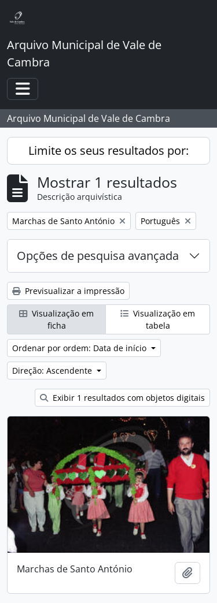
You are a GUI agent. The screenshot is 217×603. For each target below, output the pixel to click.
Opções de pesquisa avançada (98, 255)
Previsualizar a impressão (68, 290)
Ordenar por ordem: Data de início (80, 348)
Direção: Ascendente (53, 370)
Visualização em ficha (56, 319)
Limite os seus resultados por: (108, 150)
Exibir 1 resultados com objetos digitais (122, 397)
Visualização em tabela (157, 319)
